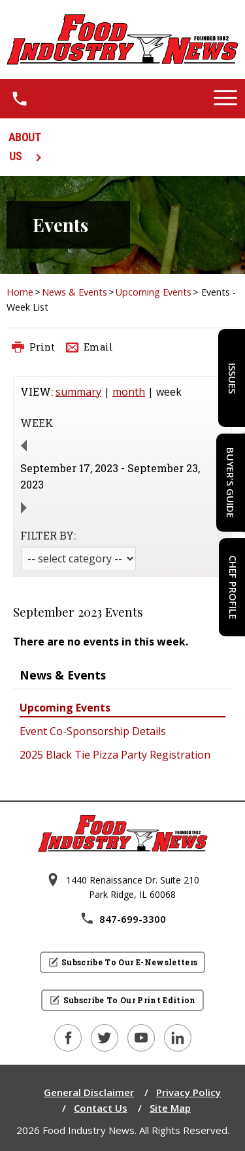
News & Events (74, 292)
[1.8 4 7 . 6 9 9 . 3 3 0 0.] (19, 98)
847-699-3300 (123, 918)
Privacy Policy (188, 1092)
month (128, 392)
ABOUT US (24, 146)
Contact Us (100, 1107)
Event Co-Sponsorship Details (93, 731)
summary (78, 392)
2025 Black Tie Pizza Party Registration (115, 754)
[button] (225, 98)
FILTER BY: (48, 535)
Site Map (170, 1107)
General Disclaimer (89, 1092)
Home (20, 292)
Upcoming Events (153, 292)
